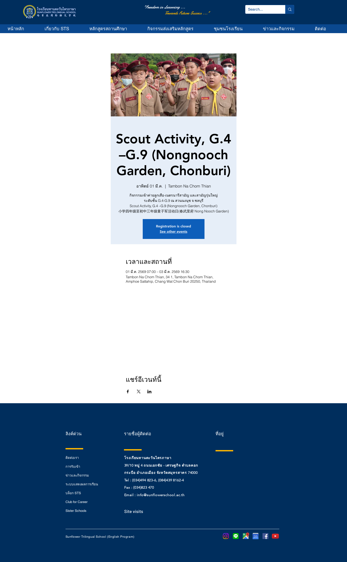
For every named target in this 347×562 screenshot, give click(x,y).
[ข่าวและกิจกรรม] (81, 475)
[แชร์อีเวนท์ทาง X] (139, 391)
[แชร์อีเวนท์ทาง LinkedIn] (149, 391)
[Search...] (262, 9)
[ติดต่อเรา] (81, 457)
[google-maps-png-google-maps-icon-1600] (245, 536)
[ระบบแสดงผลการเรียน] (82, 484)
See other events (173, 231)
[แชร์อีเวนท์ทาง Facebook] (128, 391)
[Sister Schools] (81, 510)
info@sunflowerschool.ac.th (161, 495)
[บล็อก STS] (81, 492)
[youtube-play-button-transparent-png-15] (275, 536)
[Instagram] (226, 536)
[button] (63, 28)
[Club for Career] (81, 501)
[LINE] (236, 536)
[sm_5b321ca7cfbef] (265, 536)
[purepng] (255, 536)
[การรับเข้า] (81, 466)
